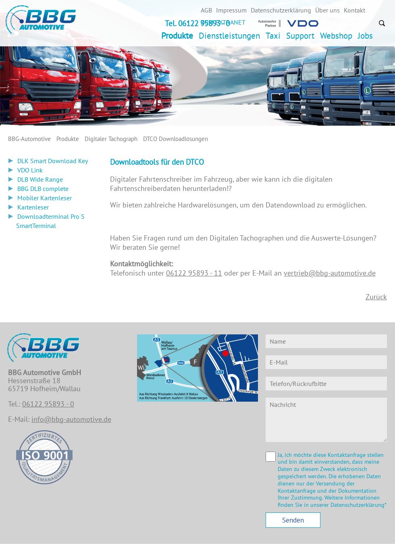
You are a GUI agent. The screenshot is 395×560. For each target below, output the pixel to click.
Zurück (376, 296)
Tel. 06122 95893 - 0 (197, 23)
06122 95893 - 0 (48, 404)
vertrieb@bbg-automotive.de (330, 273)
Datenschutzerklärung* (359, 504)
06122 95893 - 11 (194, 273)
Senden (293, 520)
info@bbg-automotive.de (71, 419)
